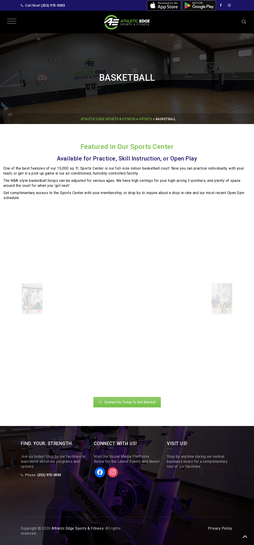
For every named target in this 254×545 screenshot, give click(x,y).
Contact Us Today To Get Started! (127, 402)
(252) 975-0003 (53, 5)
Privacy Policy (220, 528)
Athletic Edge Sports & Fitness (78, 528)
